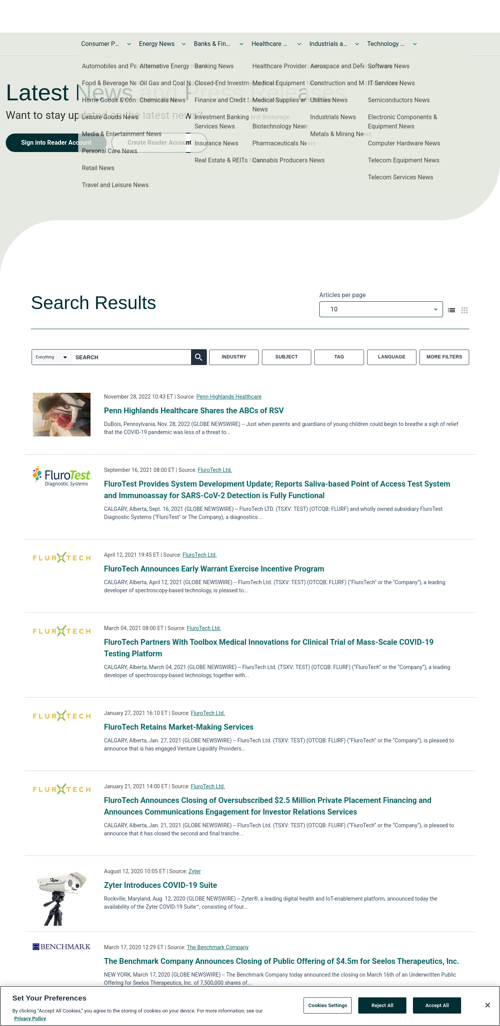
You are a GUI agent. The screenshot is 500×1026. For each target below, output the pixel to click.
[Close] (487, 1007)
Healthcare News (271, 43)
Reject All (383, 1008)
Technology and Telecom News (386, 43)
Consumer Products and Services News (100, 43)
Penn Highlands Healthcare (229, 397)
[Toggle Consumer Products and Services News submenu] (129, 44)
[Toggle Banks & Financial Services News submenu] (241, 44)
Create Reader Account (159, 142)
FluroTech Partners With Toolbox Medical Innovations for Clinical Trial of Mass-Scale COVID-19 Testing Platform (269, 647)
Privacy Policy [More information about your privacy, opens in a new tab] (30, 1021)
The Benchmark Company (217, 947)
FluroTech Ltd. (215, 470)
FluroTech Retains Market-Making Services (178, 727)
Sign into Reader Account (56, 142)
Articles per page (342, 295)
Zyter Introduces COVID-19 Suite (160, 885)
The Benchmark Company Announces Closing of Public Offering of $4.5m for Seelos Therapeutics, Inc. (281, 961)
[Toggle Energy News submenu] (184, 44)
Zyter (195, 871)
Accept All (437, 1008)
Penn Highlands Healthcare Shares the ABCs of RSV (194, 410)
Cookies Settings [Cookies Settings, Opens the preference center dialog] (328, 1008)
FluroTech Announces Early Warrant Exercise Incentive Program (214, 568)
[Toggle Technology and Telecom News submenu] (415, 44)
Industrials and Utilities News (328, 43)
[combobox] (381, 309)
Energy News (156, 43)
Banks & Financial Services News (213, 43)
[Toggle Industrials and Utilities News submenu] (357, 44)
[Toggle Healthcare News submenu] (299, 44)
